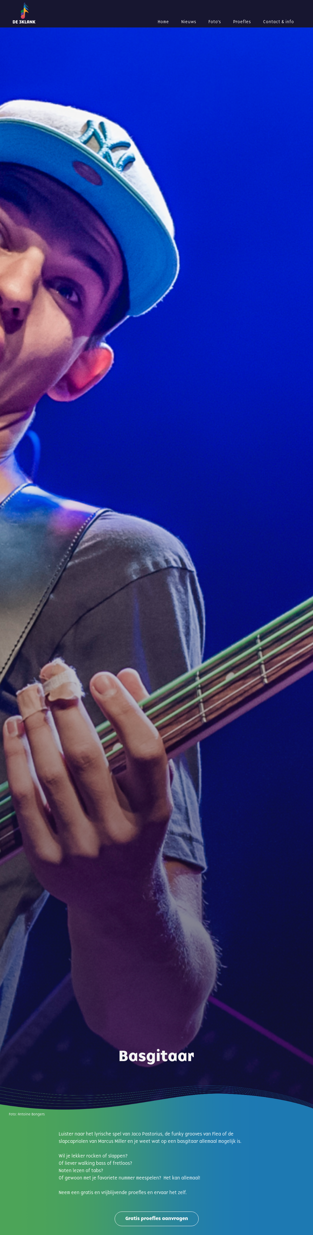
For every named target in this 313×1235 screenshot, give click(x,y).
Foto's (214, 22)
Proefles (242, 22)
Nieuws (188, 22)
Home (163, 22)
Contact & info (278, 22)
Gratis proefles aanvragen (156, 1218)
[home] (43, 12)
